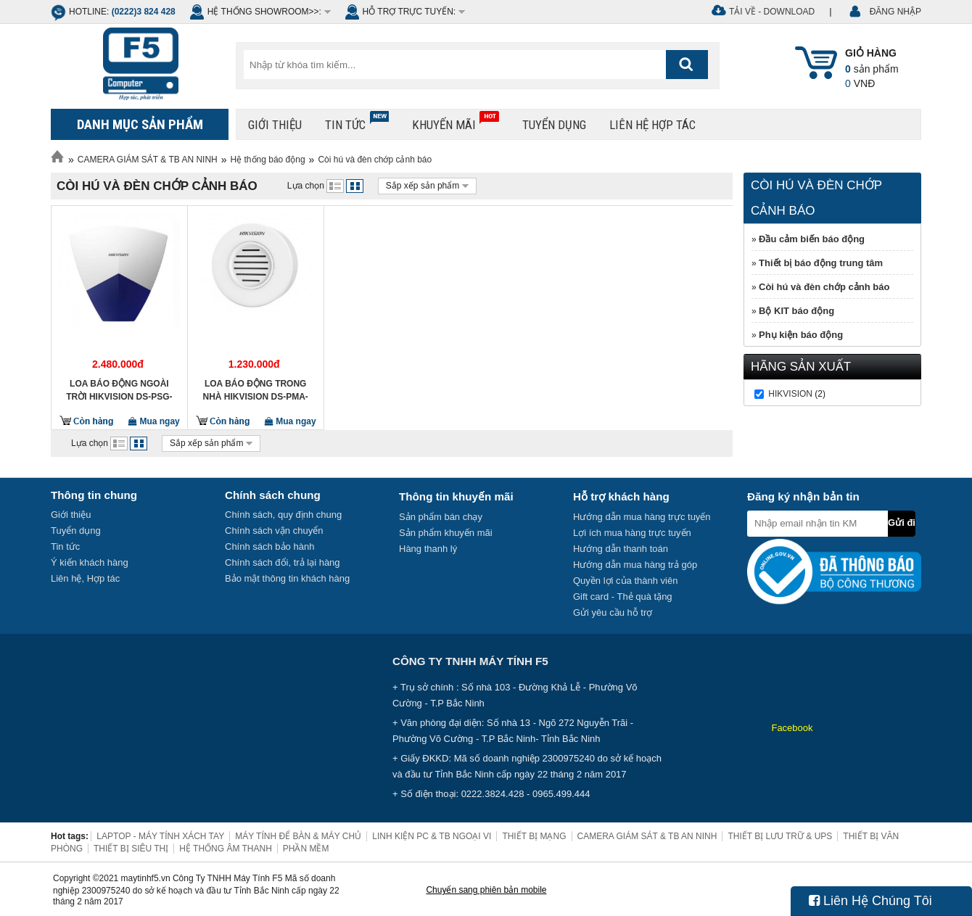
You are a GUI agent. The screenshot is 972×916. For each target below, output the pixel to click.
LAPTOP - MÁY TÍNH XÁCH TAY (160, 836)
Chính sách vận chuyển (274, 530)
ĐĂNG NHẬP (895, 12)
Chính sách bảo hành (269, 546)
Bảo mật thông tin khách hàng (287, 578)
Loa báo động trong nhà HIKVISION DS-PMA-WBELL (255, 390)
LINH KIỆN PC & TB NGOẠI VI (431, 836)
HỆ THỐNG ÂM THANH (225, 848)
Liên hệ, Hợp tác (85, 578)
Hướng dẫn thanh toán (620, 548)
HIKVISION (790, 394)
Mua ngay (154, 421)
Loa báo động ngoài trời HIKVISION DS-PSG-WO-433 (119, 390)
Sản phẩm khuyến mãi (446, 532)
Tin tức (357, 121)
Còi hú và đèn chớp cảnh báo (375, 159)
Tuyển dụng (554, 124)
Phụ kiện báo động (801, 334)
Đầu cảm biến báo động (812, 239)
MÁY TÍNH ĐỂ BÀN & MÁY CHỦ (298, 836)
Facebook (791, 727)
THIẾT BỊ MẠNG (534, 836)
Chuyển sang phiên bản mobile (486, 890)
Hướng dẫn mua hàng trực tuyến (642, 516)
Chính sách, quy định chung (283, 514)
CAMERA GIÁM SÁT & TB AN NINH (148, 159)
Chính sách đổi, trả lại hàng (282, 562)
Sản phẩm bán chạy (440, 516)
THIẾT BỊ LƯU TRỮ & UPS (780, 836)
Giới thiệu (275, 124)
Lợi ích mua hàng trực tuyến (632, 532)
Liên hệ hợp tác (652, 124)
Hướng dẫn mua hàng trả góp (635, 564)
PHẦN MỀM (306, 848)
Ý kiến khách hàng (89, 562)
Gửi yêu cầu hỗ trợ (612, 612)
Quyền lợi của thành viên (625, 580)
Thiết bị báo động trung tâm (821, 262)
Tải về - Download (772, 12)
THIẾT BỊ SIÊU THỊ (131, 848)
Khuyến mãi (455, 121)
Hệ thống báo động (268, 159)
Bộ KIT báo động (796, 310)
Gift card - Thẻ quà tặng (622, 596)
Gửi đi (901, 522)
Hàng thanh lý (428, 548)
